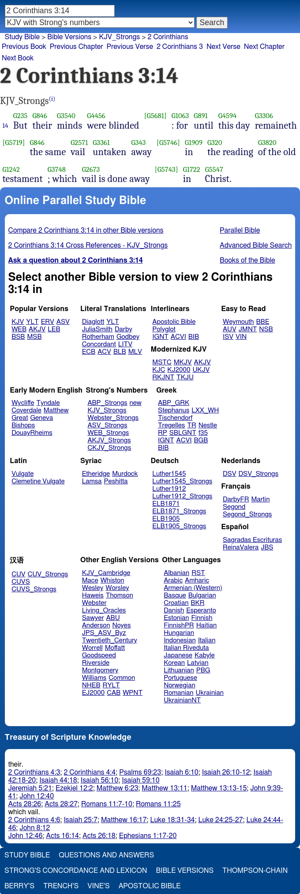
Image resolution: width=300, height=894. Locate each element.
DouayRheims (31, 433)
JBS (267, 547)
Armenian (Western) (193, 588)
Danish (174, 610)
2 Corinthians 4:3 (34, 772)
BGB (201, 440)
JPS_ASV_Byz (104, 633)
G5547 (214, 169)
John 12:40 (36, 796)
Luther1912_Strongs (182, 496)
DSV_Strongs (258, 474)
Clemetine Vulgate (37, 481)
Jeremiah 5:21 (30, 788)
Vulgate (22, 474)
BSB (18, 337)
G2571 (79, 142)
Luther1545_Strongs (182, 481)
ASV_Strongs (107, 425)
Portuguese (180, 678)
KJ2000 (178, 370)
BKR (197, 603)
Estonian (176, 618)
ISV (228, 337)
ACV (104, 352)
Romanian (178, 693)
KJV (17, 322)
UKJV (201, 370)
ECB (88, 352)
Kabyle (205, 655)
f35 (203, 433)
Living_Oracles (104, 610)
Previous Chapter (76, 46)
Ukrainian (210, 693)
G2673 (91, 169)
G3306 (264, 115)
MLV (135, 352)
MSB (34, 337)
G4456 (96, 115)
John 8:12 (34, 827)
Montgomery (100, 670)
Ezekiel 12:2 (74, 788)
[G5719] (14, 142)
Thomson (119, 595)
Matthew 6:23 (118, 788)
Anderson (96, 625)
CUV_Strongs (48, 574)
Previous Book (24, 46)
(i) (52, 99)
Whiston (112, 580)
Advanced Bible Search (256, 245)
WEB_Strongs (108, 433)
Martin (260, 499)
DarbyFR (236, 499)
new (136, 403)
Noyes (121, 625)
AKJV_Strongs (109, 440)
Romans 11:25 (158, 804)
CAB (113, 693)
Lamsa (92, 481)
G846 (39, 115)
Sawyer (93, 618)
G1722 (191, 169)
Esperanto (201, 610)
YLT (32, 322)
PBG (203, 670)
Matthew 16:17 (123, 820)
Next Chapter (264, 46)
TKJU (185, 377)
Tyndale (48, 403)
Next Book (18, 58)
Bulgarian (202, 595)
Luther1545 (169, 474)
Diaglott (93, 322)
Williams (94, 678)
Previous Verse (130, 46)
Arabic (173, 580)
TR (191, 425)
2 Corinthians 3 (180, 46)
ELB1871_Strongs (179, 511)
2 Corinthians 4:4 (90, 772)
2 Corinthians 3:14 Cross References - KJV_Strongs (88, 245)
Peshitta (116, 481)
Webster (94, 603)
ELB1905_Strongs (179, 526)
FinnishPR (179, 625)
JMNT (248, 329)
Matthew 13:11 (164, 788)
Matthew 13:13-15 (219, 788)
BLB (119, 352)
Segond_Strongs (247, 514)
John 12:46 (25, 835)
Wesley (92, 588)
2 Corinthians (168, 37)
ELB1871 (166, 504)
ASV (63, 322)
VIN (241, 337)
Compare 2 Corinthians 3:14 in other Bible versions (86, 230)
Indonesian (180, 640)
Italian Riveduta (186, 648)
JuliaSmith (97, 329)
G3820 (267, 142)
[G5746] (168, 142)
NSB (266, 329)
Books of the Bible (247, 260)
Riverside (95, 663)
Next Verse (223, 46)
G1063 (180, 115)
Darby (123, 329)
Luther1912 (169, 489)
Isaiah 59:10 (140, 780)
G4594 (227, 115)
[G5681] (155, 115)
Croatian (176, 603)
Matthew (56, 410)
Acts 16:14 (62, 835)
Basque (175, 595)
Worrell (92, 648)
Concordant (99, 344)
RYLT (111, 685)
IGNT (160, 337)
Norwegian (179, 685)
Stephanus (173, 410)
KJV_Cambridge (106, 573)
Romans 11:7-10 (106, 804)
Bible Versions (69, 37)
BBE (263, 322)
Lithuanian (179, 670)
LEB (54, 329)
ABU (113, 618)
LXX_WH (205, 410)
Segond (234, 507)
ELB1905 (166, 519)
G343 (138, 142)
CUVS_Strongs (33, 589)
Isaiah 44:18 (58, 780)
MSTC (161, 362)
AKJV (37, 329)
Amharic (197, 580)
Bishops (23, 425)
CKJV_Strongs (109, 448)
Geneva (41, 418)
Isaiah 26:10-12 (226, 772)
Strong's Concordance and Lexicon (75, 870)
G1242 (11, 169)
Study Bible (22, 37)
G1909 (193, 142)
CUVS (20, 582)
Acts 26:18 (99, 835)
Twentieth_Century (109, 640)
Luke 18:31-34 (172, 820)
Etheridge (96, 474)
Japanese (178, 655)
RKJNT (163, 377)
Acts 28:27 (61, 804)
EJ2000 (93, 693)
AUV (229, 329)
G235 (20, 115)
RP (162, 433)
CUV (18, 574)
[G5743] (166, 169)
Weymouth (238, 322)
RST (198, 573)
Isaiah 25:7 (81, 820)
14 (5, 126)
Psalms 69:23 (140, 772)
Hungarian (179, 633)
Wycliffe (22, 403)
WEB (18, 329)
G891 (200, 115)
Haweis (93, 595)
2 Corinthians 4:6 (34, 820)
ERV (47, 322)
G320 (214, 142)
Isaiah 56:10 (99, 780)
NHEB (91, 685)
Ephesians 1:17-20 (148, 835)
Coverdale (26, 410)
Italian (207, 640)
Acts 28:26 (24, 804)
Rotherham (98, 337)
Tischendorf (175, 418)
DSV (229, 474)
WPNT (132, 693)
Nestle (208, 425)
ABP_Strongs (107, 403)
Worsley (117, 588)
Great (19, 418)
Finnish (202, 618)
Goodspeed (99, 655)
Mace (90, 580)
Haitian (206, 625)
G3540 (66, 115)
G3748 (57, 169)
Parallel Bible (240, 230)
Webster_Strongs (113, 418)
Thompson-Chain (255, 870)
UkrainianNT (182, 700)
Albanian (176, 573)
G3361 (101, 142)
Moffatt (115, 648)
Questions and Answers (106, 855)
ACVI (178, 337)
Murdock (125, 474)
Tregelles (171, 425)
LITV (125, 344)
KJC (158, 370)
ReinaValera (241, 547)
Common (122, 678)
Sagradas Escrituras (252, 540)
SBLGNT (182, 433)
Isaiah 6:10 (182, 772)
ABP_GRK (173, 403)
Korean (174, 663)
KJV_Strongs (119, 37)
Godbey (127, 337)
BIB (193, 337)
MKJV (183, 362)
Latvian (197, 663)
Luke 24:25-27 (220, 820)
